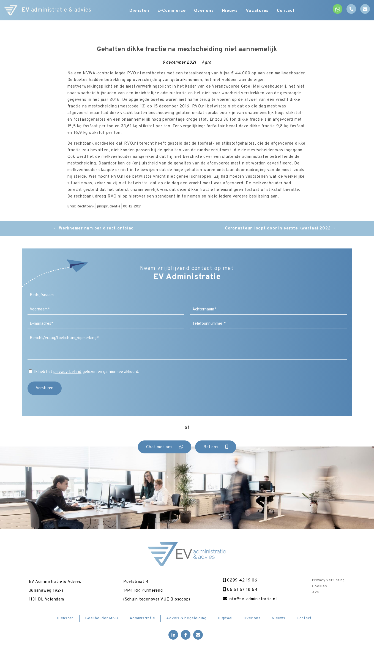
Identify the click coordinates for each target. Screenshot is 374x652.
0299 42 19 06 (240, 580)
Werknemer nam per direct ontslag (93, 228)
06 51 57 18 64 (240, 590)
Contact (286, 11)
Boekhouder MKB (101, 618)
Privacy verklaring (328, 580)
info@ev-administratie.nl (250, 599)
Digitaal (225, 618)
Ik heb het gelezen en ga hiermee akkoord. (87, 372)
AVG (315, 592)
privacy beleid (67, 372)
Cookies (319, 586)
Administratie (142, 618)
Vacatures (257, 11)
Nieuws (230, 11)
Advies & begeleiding (186, 618)
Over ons (204, 11)
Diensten (139, 11)
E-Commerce (171, 11)
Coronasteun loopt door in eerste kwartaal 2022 (280, 228)
